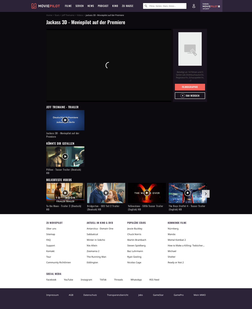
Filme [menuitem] (68, 6)
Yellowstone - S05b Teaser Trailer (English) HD (145, 207)
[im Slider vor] (206, 194)
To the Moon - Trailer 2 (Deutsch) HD (63, 207)
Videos (80, 15)
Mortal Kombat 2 (177, 239)
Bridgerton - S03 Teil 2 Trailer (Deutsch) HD (103, 207)
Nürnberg (173, 228)
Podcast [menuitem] (103, 6)
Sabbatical (92, 234)
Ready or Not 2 (176, 262)
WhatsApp (136, 279)
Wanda (171, 234)
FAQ (48, 239)
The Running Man (96, 256)
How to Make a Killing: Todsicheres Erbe (187, 245)
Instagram (86, 279)
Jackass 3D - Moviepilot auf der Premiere (62, 134)
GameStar (158, 294)
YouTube (68, 279)
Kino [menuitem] (115, 6)
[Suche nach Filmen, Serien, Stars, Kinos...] (165, 6)
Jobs (140, 294)
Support (50, 245)
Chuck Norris (134, 234)
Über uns (51, 228)
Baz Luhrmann (135, 251)
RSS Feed (154, 279)
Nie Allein (92, 245)
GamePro (179, 294)
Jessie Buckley (134, 228)
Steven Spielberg (136, 245)
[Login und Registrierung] (194, 6)
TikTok (103, 279)
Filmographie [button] (190, 87)
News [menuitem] (91, 6)
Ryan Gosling (134, 256)
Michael (172, 251)
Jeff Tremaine (68, 15)
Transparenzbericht (117, 294)
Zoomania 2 (93, 251)
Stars (57, 15)
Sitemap (50, 234)
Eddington (92, 262)
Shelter (172, 256)
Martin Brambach (136, 239)
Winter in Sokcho (96, 239)
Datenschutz (90, 294)
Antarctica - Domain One (100, 228)
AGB (71, 294)
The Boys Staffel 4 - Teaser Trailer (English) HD (187, 207)
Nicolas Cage (134, 262)
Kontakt (50, 251)
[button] (190, 95)
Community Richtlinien (58, 262)
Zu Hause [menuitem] (127, 6)
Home (49, 15)
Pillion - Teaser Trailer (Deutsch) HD (63, 171)
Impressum (52, 294)
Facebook (51, 279)
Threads (118, 279)
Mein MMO (200, 294)
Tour (48, 256)
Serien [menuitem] (80, 6)
